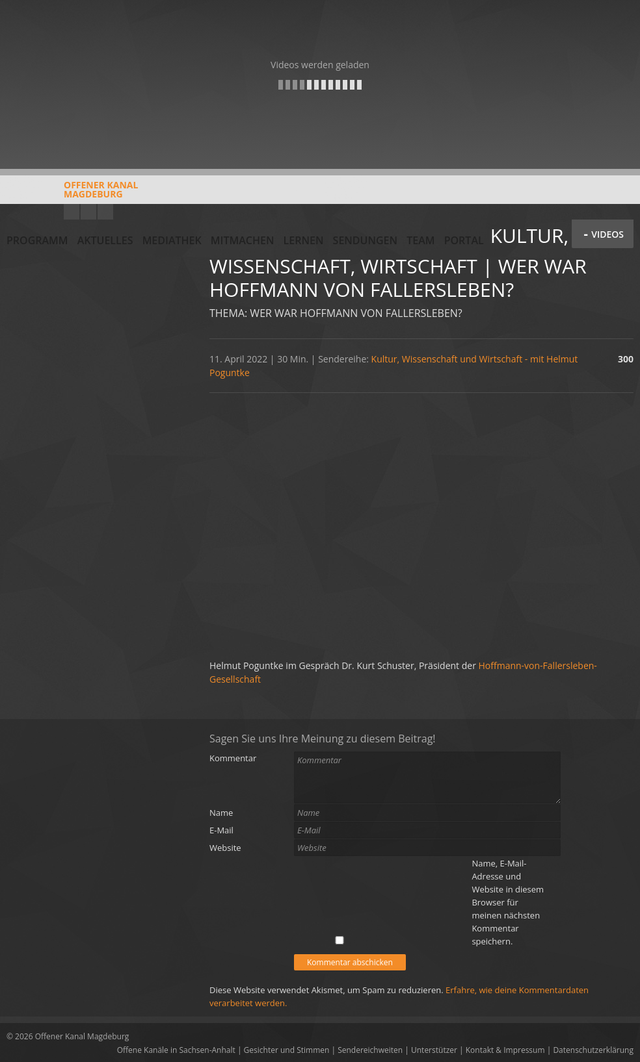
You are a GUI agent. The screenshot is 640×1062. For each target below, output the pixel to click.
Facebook (88, 212)
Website (225, 847)
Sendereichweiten (370, 1050)
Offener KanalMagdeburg (72, 194)
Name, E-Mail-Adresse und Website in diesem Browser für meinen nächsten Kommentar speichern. (508, 902)
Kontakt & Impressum (505, 1050)
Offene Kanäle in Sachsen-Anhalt (176, 1050)
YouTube (71, 212)
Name (221, 812)
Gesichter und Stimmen (287, 1050)
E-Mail (221, 830)
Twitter (105, 212)
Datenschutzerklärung (593, 1050)
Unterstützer (434, 1050)
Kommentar (232, 758)
